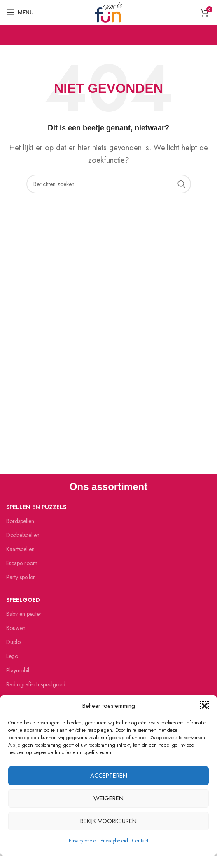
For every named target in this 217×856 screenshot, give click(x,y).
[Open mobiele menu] (20, 12)
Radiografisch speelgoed (35, 684)
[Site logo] (108, 12)
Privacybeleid (82, 840)
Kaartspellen (20, 549)
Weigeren (108, 798)
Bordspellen (20, 521)
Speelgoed (23, 600)
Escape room (21, 563)
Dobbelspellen (23, 535)
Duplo (13, 642)
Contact (140, 840)
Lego (12, 656)
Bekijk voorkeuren (108, 820)
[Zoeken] (108, 184)
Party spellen (21, 577)
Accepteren (108, 775)
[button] (205, 706)
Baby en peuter (24, 614)
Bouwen (16, 628)
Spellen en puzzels (36, 507)
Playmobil (17, 670)
